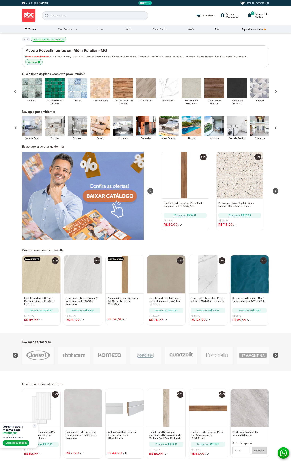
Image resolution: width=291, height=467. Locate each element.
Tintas (217, 29)
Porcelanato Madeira (214, 102)
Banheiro (77, 138)
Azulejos (259, 100)
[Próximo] (275, 126)
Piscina (77, 100)
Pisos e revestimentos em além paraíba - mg (48, 39)
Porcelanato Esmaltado (191, 102)
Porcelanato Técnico (237, 102)
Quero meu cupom (16, 442)
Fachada (32, 100)
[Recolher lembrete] (34, 426)
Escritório (123, 138)
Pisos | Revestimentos (67, 29)
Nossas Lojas (205, 15)
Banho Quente (159, 29)
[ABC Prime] (145, 3)
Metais (128, 29)
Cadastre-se (232, 17)
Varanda (214, 138)
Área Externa (168, 138)
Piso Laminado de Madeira (123, 102)
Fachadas (146, 138)
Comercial (259, 138)
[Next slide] (275, 355)
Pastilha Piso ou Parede (55, 102)
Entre (228, 14)
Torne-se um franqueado (254, 3)
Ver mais (34, 61)
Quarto (100, 138)
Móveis (190, 29)
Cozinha (54, 138)
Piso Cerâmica (100, 100)
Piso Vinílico (146, 100)
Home (26, 39)
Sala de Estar (32, 138)
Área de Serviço (237, 138)
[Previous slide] (15, 355)
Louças (101, 29)
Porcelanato (168, 100)
